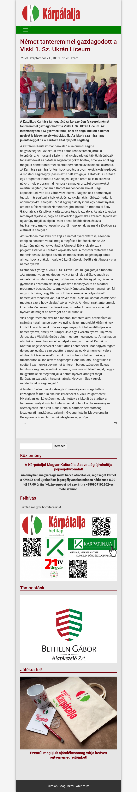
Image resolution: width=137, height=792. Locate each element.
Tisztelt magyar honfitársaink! (40, 507)
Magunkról (66, 786)
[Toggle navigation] (25, 30)
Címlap (52, 786)
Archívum (82, 786)
